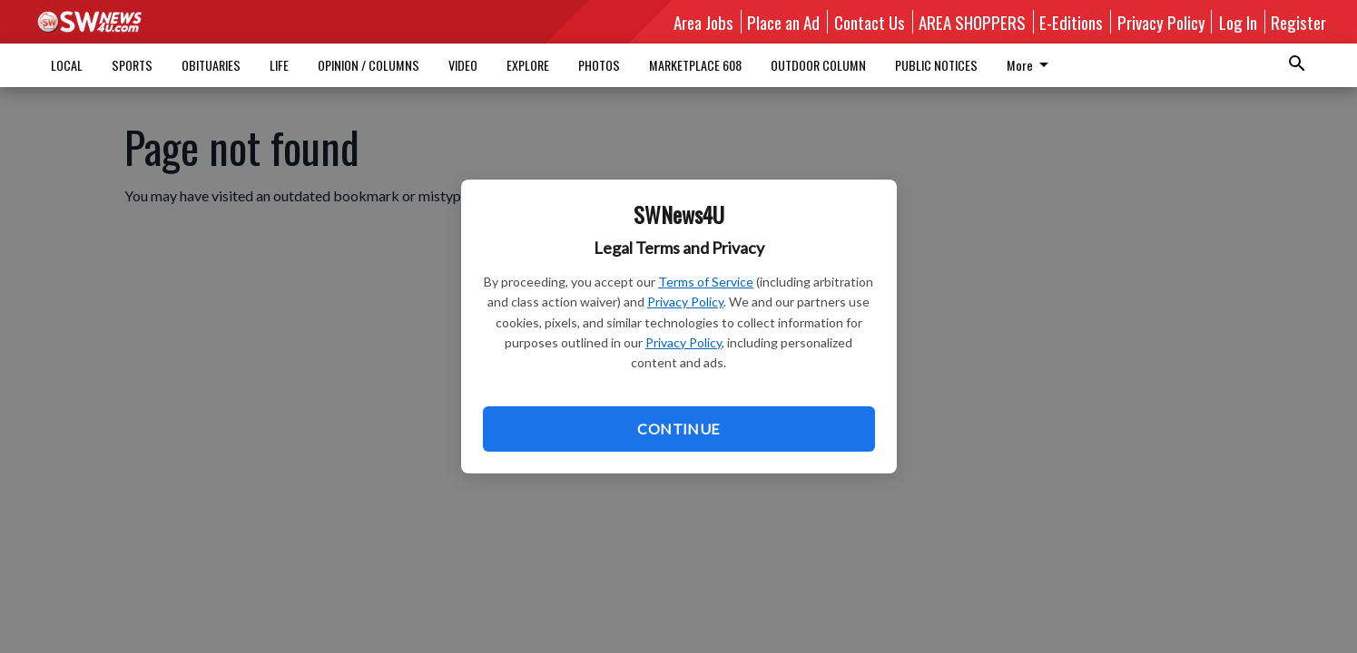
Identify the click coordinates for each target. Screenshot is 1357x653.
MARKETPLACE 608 (695, 64)
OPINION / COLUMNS (368, 64)
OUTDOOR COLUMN (818, 64)
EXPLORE (527, 64)
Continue (678, 428)
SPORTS (132, 64)
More (1031, 65)
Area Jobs (703, 22)
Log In (1238, 22)
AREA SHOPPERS (972, 22)
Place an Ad (783, 22)
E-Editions (1071, 22)
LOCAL (67, 64)
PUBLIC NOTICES (936, 64)
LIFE (279, 64)
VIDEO (462, 64)
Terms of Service (705, 281)
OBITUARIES (211, 64)
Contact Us (869, 22)
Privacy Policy (685, 301)
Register (1298, 22)
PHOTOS (599, 64)
